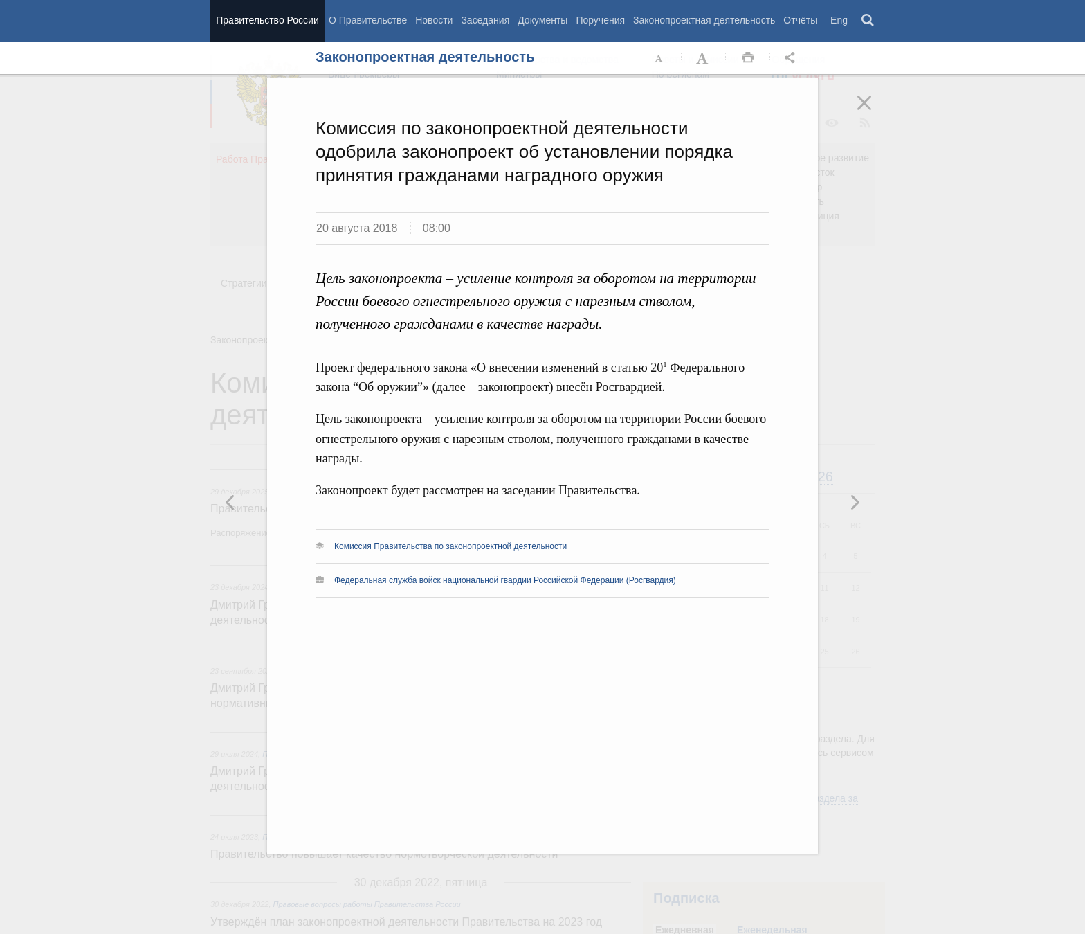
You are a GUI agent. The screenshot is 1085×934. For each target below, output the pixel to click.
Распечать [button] (748, 58)
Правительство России (267, 20)
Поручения (600, 20)
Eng (839, 20)
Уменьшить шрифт (659, 58)
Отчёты (800, 20)
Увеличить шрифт (703, 58)
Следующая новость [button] (230, 502)
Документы (542, 20)
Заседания (485, 20)
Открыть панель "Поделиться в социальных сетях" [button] (792, 58)
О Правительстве (368, 20)
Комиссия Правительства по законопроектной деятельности (450, 546)
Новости (434, 20)
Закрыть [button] (874, 112)
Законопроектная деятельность (704, 20)
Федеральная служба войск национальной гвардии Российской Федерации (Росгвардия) (505, 580)
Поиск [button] (868, 21)
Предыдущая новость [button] (854, 502)
